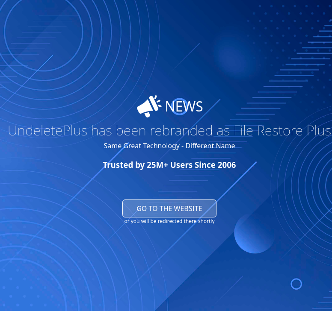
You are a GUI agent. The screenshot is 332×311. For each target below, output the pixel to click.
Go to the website (169, 208)
